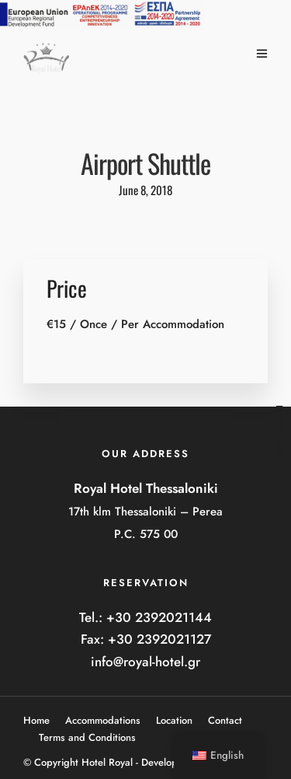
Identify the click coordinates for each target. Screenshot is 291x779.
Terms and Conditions (87, 737)
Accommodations (102, 720)
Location (174, 720)
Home (36, 720)
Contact (225, 720)
